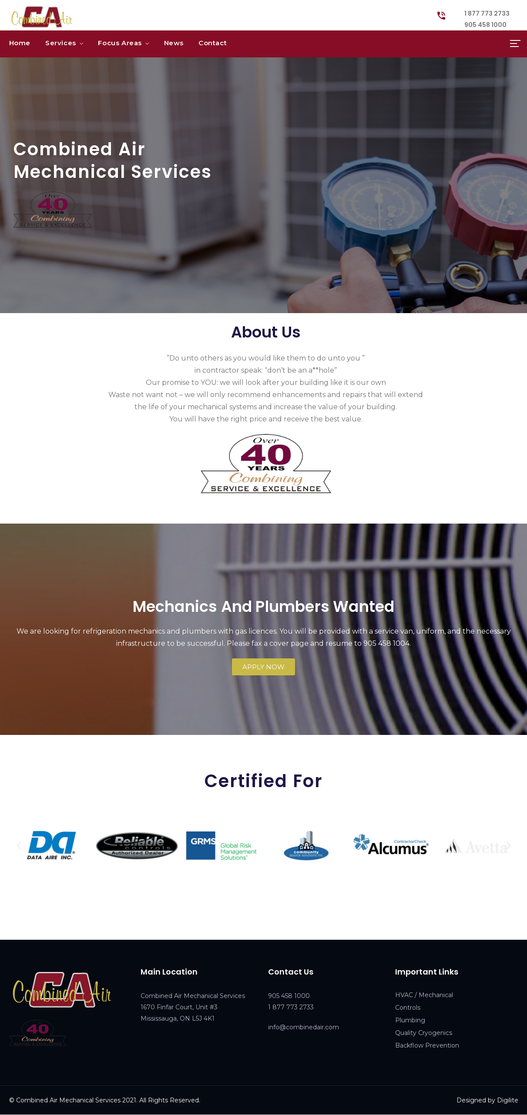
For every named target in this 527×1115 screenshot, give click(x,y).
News (174, 43)
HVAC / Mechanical (424, 995)
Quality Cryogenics (423, 1033)
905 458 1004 (386, 643)
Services (60, 43)
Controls (407, 1008)
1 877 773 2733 (487, 13)
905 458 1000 (485, 24)
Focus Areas (120, 43)
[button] (263, 666)
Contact (212, 43)
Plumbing (410, 1020)
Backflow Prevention (427, 1045)
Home (19, 43)
